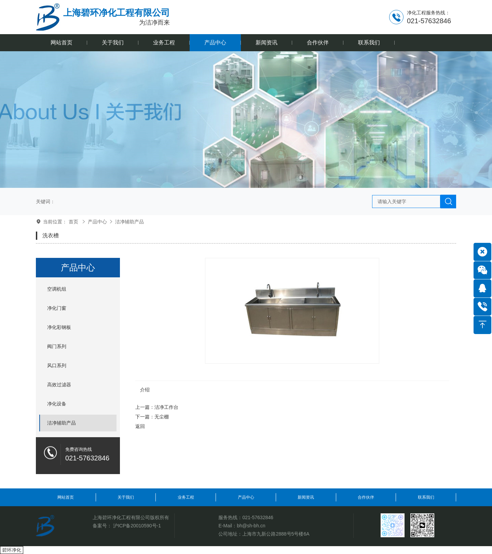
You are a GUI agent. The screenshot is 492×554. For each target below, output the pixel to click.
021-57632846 (257, 517)
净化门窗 (56, 308)
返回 (140, 426)
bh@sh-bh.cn (251, 525)
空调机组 (56, 289)
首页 (73, 221)
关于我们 (126, 497)
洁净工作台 (166, 407)
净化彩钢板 (59, 327)
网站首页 (65, 497)
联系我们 (426, 497)
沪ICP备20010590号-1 (137, 525)
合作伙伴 (366, 497)
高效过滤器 (59, 384)
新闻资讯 (306, 497)
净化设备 (56, 403)
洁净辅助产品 (129, 221)
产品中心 (97, 221)
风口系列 (56, 365)
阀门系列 (56, 346)
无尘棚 (161, 416)
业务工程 (186, 497)
